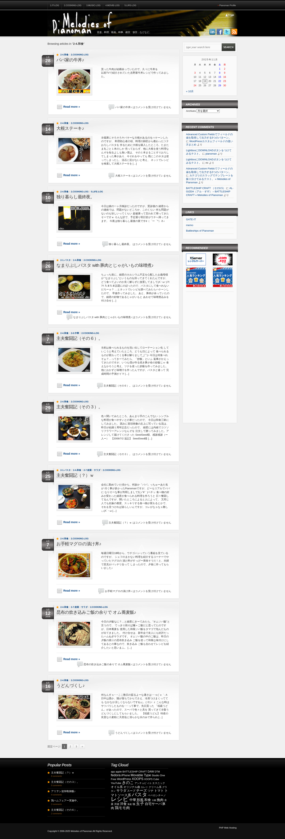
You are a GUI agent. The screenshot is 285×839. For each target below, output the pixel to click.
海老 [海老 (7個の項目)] (129, 804)
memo (189, 225)
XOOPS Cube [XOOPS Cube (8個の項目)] (151, 779)
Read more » (71, 106)
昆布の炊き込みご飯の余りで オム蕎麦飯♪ (96, 612)
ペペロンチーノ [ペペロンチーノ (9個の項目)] (157, 795)
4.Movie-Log (112, 5)
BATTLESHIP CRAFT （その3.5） (205, 188)
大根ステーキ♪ (70, 128)
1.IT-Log (54, 5)
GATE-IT (191, 219)
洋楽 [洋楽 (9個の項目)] (116, 804)
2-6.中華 (75, 333)
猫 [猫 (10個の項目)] (134, 804)
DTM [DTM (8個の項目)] (157, 771)
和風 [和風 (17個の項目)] (140, 800)
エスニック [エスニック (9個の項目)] (158, 783)
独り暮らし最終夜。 (75, 196)
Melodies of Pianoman (81, 831)
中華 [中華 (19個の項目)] (132, 800)
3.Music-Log (93, 5)
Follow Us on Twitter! (227, 32)
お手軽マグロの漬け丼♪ (78, 543)
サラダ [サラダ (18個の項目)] (121, 790)
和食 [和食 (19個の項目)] (147, 800)
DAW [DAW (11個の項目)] (151, 771)
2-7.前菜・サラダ (92, 470)
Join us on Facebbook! (220, 32)
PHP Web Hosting (228, 828)
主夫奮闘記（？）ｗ (75, 475)
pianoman (211, 153)
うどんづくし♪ (70, 685)
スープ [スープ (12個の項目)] (131, 790)
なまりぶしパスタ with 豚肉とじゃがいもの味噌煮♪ (104, 265)
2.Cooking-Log (72, 5)
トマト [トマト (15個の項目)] (159, 790)
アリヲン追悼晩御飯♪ (63, 791)
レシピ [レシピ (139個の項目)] (120, 799)
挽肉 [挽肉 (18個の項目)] (160, 800)
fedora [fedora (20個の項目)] (116, 775)
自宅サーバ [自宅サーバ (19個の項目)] (153, 804)
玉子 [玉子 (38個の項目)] (140, 803)
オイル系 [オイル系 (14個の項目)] (117, 787)
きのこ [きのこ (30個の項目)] (128, 782)
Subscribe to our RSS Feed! (234, 32)
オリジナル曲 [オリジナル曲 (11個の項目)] (132, 787)
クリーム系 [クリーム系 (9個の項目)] (155, 787)
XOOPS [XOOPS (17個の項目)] (137, 779)
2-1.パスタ (65, 260)
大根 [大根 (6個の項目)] (154, 800)
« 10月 (190, 91)
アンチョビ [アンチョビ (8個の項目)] (140, 783)
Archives (191, 110)
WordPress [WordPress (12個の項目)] (124, 779)
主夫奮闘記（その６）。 (79, 338)
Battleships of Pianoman (200, 230)
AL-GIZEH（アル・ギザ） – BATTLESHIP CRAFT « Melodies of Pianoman (209, 192)
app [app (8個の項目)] (113, 771)
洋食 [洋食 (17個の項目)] (123, 804)
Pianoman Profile (227, 5)
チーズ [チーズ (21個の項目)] (141, 790)
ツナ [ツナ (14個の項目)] (151, 790)
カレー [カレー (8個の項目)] (144, 787)
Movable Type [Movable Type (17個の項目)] (141, 775)
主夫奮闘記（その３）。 (79, 406)
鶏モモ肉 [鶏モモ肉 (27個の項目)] (122, 808)
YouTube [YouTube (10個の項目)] (116, 783)
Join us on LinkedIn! (212, 32)
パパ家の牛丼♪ (70, 59)
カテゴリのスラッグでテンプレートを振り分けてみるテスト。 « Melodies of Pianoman (209, 179)
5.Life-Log (130, 5)
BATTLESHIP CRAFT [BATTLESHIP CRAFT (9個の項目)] (135, 771)
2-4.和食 (64, 54)
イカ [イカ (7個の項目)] (149, 783)
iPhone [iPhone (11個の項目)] (125, 775)
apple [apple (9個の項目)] (119, 771)
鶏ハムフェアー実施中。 (65, 800)
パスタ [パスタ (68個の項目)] (139, 794)
